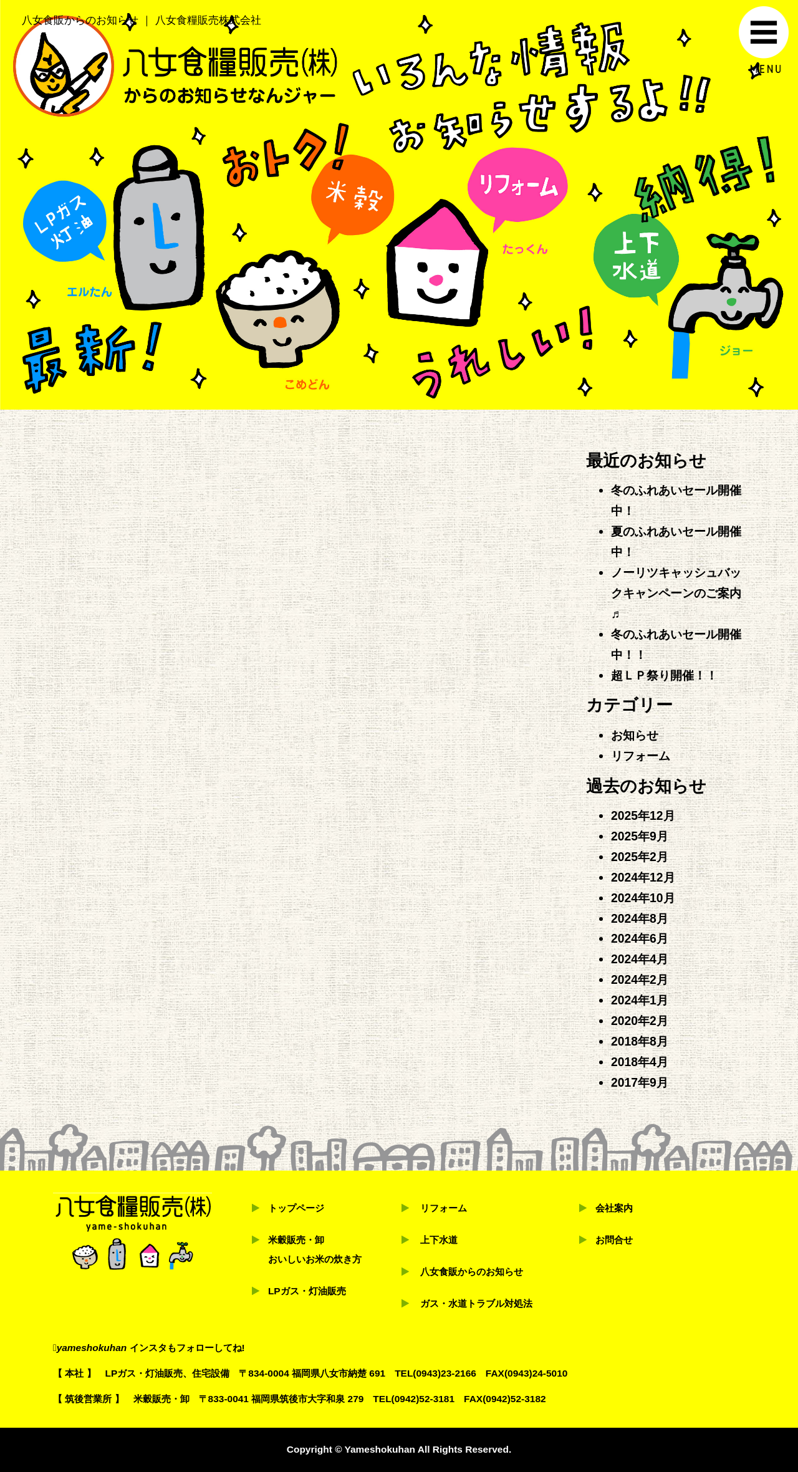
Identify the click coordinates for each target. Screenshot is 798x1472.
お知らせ (634, 735)
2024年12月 (643, 877)
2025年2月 (639, 856)
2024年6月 (639, 938)
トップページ (296, 1208)
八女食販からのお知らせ (471, 1271)
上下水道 (439, 1239)
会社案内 (614, 1208)
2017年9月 (639, 1082)
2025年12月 (643, 815)
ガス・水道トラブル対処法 (476, 1303)
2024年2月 (639, 979)
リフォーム (640, 755)
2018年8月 (639, 1041)
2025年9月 (639, 836)
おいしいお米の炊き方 (315, 1259)
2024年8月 (639, 918)
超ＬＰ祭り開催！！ (664, 675)
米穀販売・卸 (296, 1239)
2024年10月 (643, 898)
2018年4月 (639, 1062)
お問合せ (614, 1239)
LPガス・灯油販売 (307, 1291)
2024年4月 (639, 959)
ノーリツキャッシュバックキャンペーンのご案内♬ (676, 592)
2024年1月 (639, 1000)
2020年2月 (639, 1020)
